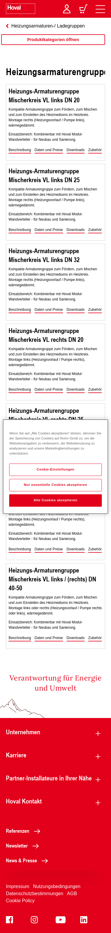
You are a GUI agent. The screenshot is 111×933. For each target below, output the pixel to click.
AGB (72, 893)
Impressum (17, 886)
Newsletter (24, 845)
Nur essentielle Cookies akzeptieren (55, 484)
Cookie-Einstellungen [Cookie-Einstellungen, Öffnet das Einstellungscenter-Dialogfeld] (56, 469)
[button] (20, 150)
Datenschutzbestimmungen (34, 893)
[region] (53, 45)
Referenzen (25, 831)
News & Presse (28, 860)
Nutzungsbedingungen (57, 886)
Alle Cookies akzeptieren (56, 500)
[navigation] (100, 9)
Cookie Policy (20, 900)
